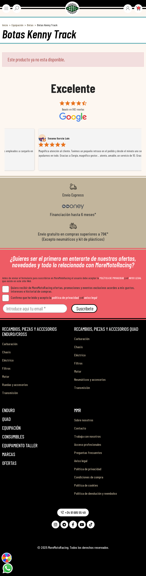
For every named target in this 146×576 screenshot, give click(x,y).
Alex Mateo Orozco (26, 138)
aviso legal (90, 297)
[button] (73, 512)
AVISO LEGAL (135, 278)
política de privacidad (65, 297)
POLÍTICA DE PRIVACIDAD (111, 278)
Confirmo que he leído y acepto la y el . (50, 297)
